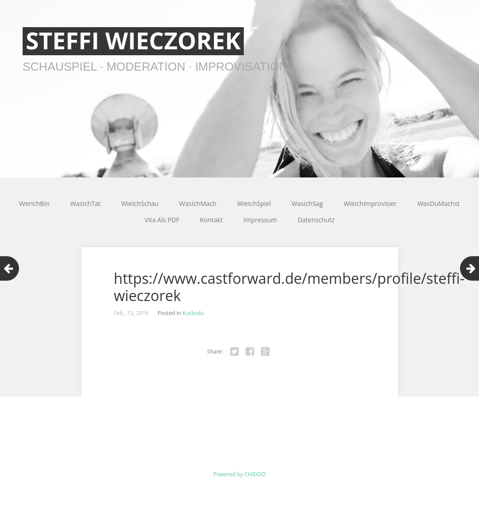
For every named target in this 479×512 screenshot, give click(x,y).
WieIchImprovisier (370, 203)
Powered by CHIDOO (239, 474)
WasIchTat (85, 203)
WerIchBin (34, 203)
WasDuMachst (438, 203)
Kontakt (211, 219)
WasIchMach (197, 203)
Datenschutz (316, 219)
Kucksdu (193, 313)
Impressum (260, 219)
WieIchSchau (140, 203)
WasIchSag (307, 203)
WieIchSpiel (254, 203)
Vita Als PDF (162, 219)
